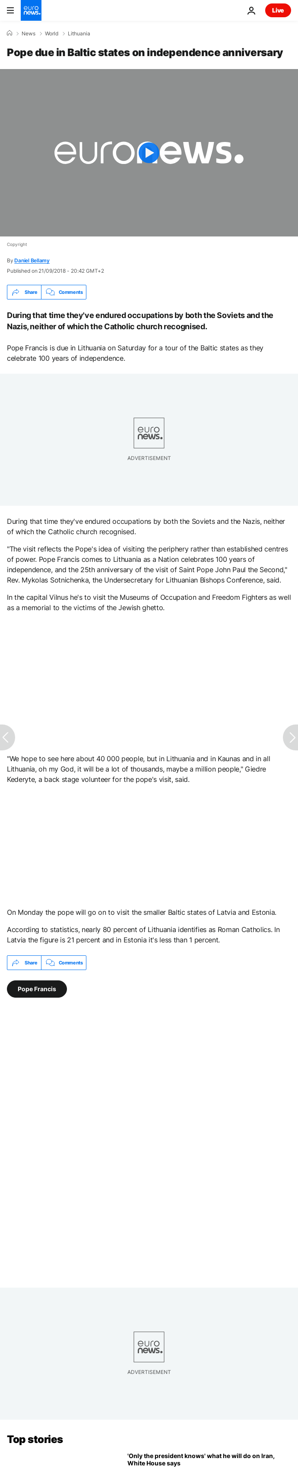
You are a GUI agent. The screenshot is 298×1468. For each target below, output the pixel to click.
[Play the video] (149, 152)
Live (278, 10)
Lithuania (79, 33)
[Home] (9, 33)
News (28, 33)
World (51, 33)
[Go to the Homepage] (31, 10)
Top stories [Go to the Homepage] (35, 1439)
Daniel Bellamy (32, 260)
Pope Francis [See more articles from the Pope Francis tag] (37, 988)
